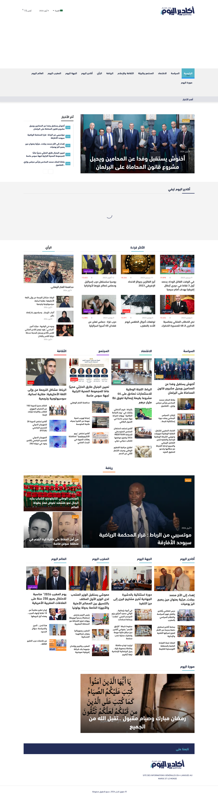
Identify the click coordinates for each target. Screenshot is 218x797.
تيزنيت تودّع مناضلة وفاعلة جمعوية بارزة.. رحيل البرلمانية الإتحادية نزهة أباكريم (122, 649)
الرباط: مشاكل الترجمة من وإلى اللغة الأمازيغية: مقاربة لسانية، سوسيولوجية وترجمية (39, 300)
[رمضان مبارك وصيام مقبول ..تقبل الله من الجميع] (137, 703)
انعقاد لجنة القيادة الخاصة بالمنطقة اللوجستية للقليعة (167, 646)
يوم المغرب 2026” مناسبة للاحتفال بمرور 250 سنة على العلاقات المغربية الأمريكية (48, 598)
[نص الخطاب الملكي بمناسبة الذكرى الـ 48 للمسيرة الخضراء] (177, 304)
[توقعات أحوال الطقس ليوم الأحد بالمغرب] (138, 304)
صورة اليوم (186, 82)
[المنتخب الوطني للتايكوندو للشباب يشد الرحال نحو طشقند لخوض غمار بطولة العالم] (53, 493)
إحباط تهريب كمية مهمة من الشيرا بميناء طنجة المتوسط (80, 421)
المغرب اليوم (54, 73)
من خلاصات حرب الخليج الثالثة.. (37, 642)
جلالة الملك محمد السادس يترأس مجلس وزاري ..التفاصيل (165, 403)
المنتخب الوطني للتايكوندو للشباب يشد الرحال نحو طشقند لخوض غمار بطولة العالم (54, 502)
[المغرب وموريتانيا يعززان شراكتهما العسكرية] (100, 635)
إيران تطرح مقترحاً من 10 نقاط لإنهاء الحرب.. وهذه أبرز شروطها (37, 613)
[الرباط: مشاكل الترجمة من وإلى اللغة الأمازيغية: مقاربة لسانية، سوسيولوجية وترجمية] (64, 301)
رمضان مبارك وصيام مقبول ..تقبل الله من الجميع (137, 721)
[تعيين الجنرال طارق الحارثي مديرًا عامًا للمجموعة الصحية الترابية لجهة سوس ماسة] (89, 370)
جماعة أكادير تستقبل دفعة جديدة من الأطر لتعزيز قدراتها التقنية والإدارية (165, 631)
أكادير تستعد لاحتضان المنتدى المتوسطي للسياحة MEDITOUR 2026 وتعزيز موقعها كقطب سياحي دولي (123, 434)
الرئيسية (188, 73)
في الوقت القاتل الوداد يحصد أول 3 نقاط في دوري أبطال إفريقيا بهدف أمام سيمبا (177, 285)
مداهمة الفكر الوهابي (62, 286)
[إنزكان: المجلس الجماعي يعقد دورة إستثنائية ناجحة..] (186, 419)
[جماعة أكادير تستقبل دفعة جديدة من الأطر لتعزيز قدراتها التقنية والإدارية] (186, 631)
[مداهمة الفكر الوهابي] (49, 269)
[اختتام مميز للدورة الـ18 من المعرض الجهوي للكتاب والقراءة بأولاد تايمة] (57, 410)
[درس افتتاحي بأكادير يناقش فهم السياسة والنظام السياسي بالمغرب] (186, 615)
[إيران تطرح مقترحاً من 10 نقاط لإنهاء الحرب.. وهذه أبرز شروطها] (57, 614)
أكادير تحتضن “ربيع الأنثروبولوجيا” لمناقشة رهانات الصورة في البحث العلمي (79, 437)
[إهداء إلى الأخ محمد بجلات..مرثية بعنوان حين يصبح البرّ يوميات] (174, 578)
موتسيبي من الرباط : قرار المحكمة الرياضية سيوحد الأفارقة (145, 538)
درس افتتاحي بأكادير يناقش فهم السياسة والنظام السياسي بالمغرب (166, 615)
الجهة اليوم (71, 73)
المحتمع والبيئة (146, 73)
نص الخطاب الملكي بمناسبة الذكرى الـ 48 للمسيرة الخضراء (178, 323)
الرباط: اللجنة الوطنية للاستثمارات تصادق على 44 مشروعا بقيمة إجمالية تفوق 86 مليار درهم (132, 395)
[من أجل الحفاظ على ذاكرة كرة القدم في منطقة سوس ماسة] (53, 530)
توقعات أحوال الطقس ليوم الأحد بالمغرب (140, 323)
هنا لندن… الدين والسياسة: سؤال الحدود (39, 628)
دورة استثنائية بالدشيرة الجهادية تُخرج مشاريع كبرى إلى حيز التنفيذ (132, 598)
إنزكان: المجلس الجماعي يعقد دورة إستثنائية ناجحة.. (166, 418)
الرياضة (109, 73)
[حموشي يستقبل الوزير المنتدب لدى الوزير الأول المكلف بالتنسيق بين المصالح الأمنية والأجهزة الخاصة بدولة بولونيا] (89, 578)
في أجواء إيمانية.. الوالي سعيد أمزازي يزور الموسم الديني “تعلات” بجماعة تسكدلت (122, 614)
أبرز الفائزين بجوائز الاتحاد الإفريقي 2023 (141, 283)
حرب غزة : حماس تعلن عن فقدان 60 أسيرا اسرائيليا (102, 323)
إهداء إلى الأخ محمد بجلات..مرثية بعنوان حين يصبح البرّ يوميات (176, 599)
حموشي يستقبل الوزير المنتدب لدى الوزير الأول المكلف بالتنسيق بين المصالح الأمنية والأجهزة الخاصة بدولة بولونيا (90, 600)
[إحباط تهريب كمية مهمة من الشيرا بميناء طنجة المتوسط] (100, 422)
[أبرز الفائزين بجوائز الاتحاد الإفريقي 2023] (138, 264)
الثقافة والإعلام (126, 73)
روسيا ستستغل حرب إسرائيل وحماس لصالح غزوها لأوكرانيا (100, 283)
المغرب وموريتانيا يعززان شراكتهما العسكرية (82, 633)
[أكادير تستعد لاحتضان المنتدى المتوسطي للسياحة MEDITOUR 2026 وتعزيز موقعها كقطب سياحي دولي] (143, 433)
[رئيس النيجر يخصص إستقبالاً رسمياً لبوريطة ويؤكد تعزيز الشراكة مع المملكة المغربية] (100, 619)
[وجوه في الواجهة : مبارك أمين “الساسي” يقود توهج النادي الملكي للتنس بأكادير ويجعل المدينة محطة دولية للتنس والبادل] (64, 330)
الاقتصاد (162, 73)
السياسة (175, 73)
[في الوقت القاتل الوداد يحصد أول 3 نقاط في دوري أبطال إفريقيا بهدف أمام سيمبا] (177, 264)
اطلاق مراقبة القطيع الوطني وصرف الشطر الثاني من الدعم (123, 450)
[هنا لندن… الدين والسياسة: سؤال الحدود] (57, 629)
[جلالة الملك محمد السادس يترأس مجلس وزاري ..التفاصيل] (186, 404)
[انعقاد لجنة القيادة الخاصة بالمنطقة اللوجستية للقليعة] (186, 647)
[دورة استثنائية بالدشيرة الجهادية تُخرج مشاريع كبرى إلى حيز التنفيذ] (131, 578)
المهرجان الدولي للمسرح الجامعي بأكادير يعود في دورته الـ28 (37, 440)
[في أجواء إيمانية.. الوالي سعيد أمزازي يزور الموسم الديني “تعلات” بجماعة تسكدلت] (143, 615)
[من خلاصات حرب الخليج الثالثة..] (57, 645)
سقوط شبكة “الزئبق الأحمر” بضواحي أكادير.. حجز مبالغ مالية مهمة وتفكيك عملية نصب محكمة (122, 632)
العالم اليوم (37, 73)
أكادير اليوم (87, 73)
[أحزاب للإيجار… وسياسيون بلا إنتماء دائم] (64, 316)
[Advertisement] (109, 45)
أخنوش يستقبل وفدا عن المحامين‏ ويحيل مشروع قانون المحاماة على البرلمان (137, 162)
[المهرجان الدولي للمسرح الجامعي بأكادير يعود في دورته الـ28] (57, 442)
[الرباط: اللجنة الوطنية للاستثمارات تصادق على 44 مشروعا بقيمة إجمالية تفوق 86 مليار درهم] (131, 371)
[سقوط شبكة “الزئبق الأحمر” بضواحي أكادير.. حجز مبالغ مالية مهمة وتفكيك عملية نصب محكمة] (143, 630)
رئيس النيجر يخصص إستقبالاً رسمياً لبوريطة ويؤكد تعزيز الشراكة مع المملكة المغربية (79, 619)
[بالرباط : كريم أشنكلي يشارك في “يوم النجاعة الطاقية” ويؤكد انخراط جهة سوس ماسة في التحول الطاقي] (143, 414)
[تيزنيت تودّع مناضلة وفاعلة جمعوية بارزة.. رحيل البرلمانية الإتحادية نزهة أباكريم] (143, 649)
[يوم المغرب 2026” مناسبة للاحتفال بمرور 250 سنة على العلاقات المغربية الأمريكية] (46, 578)
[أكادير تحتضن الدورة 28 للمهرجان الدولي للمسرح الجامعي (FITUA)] (57, 426)
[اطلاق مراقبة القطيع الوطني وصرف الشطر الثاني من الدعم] (143, 451)
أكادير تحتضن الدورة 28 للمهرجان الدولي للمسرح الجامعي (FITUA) (37, 425)
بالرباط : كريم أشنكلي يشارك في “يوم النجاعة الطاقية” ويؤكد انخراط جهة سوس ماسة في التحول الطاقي (122, 415)
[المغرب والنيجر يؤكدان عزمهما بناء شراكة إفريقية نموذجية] (100, 650)
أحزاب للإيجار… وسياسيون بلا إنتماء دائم (40, 313)
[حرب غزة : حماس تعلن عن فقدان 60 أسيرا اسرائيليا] (99, 304)
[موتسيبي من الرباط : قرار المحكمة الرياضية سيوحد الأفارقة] (138, 511)
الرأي (99, 73)
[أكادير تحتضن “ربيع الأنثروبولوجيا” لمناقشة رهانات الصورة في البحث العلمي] (100, 438)
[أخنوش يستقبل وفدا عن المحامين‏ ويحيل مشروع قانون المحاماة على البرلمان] (137, 143)
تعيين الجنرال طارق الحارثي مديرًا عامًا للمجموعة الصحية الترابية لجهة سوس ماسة (89, 390)
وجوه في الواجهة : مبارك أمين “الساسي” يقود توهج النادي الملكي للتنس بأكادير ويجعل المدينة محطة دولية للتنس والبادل (39, 331)
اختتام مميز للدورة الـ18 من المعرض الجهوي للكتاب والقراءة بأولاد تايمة (36, 410)
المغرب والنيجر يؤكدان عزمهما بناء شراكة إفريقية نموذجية (80, 649)
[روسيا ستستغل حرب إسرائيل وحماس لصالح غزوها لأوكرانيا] (99, 264)
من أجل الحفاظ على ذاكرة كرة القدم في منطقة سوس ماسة (54, 541)
